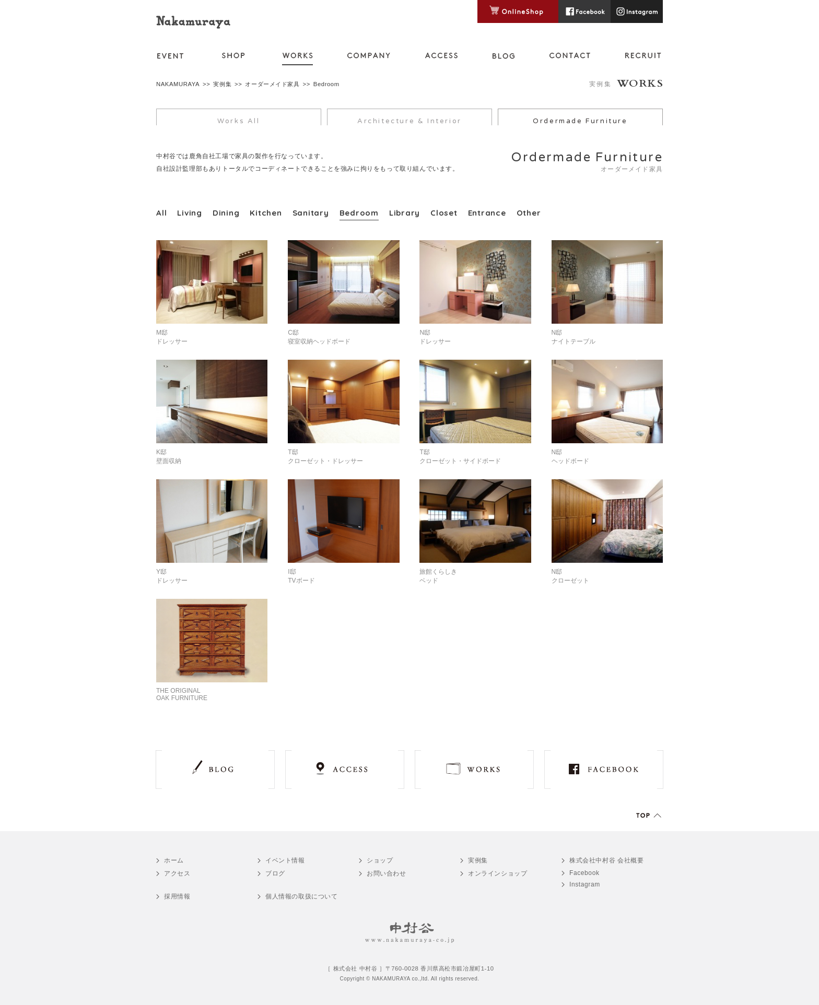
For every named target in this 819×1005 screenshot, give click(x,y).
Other (529, 213)
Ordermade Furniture (580, 121)
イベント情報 (285, 860)
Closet (444, 213)
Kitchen (266, 213)
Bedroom (359, 213)
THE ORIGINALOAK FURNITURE (181, 694)
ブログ (275, 873)
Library (404, 213)
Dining (226, 213)
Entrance (487, 213)
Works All (238, 121)
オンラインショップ (497, 873)
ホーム (174, 860)
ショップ (380, 860)
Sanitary (310, 213)
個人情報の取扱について (301, 896)
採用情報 (177, 896)
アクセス (177, 873)
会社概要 (606, 860)
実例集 (222, 84)
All (161, 213)
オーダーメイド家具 (272, 84)
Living (189, 213)
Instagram (584, 884)
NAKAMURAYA (178, 84)
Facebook (584, 873)
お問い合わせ (386, 873)
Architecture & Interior (409, 121)
